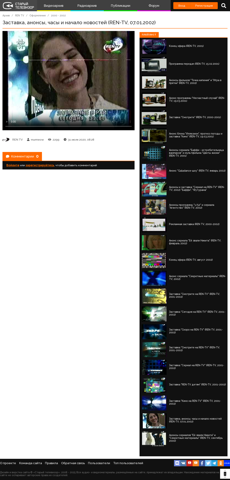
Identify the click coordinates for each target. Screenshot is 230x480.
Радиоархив (87, 5)
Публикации (120, 5)
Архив (6, 15)
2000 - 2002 (58, 15)
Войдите (12, 165)
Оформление (38, 15)
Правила (51, 463)
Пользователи (99, 463)
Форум (154, 5)
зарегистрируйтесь (40, 165)
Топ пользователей (128, 463)
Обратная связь (73, 463)
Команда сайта (30, 463)
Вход (181, 5)
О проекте (8, 463)
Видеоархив (53, 5)
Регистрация (204, 5)
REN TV (19, 15)
